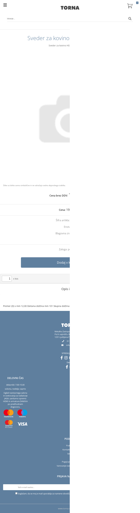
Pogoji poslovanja (70, 461)
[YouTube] (72, 358)
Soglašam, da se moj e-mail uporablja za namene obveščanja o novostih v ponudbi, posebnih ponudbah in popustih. (71, 493)
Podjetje (70, 445)
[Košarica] (130, 5)
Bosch (80, 233)
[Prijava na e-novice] (134, 487)
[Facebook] (62, 358)
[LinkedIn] (77, 358)
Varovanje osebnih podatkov (70, 465)
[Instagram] (66, 358)
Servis (70, 453)
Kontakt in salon (70, 449)
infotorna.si (72, 345)
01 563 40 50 (72, 341)
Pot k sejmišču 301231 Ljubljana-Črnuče (65, 335)
